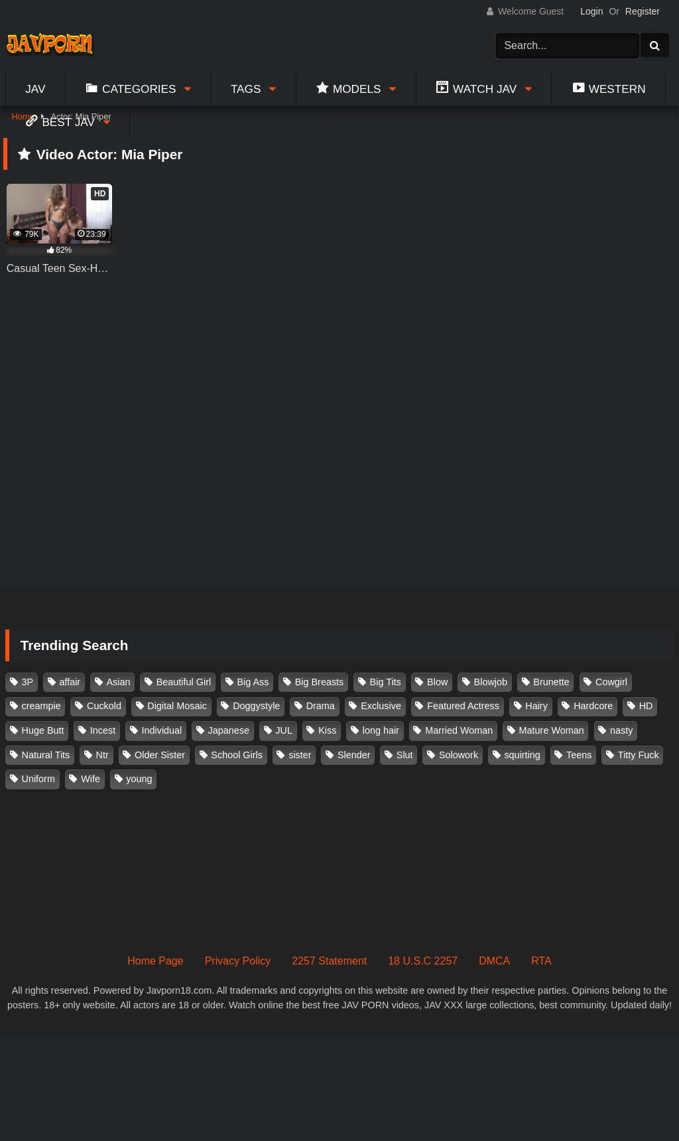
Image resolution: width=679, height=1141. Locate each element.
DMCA (494, 961)
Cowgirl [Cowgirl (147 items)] (611, 682)
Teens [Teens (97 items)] (578, 755)
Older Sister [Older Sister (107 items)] (160, 755)
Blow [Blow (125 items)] (437, 682)
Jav (35, 89)
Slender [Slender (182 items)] (354, 755)
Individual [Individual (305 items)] (162, 730)
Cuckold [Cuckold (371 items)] (104, 706)
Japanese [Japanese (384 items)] (228, 730)
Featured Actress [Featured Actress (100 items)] (463, 706)
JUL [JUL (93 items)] (283, 730)
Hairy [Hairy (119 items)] (536, 706)
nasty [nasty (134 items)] (621, 730)
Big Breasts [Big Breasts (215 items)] (319, 682)
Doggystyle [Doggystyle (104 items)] (256, 706)
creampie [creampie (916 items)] (41, 706)
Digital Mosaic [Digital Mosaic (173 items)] (177, 706)
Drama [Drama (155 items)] (320, 706)
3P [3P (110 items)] (28, 682)
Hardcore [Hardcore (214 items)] (593, 706)
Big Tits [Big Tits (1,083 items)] (385, 682)
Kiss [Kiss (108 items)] (327, 730)
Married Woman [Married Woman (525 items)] (459, 730)
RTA (541, 961)
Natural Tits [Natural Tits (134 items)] (46, 755)
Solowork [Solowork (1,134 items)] (458, 755)
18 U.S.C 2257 (423, 961)
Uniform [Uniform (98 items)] (38, 778)
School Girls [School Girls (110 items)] (237, 755)
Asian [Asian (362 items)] (118, 682)
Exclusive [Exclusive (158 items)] (381, 706)
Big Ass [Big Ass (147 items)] (253, 682)
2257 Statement (329, 961)
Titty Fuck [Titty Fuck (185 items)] (638, 755)
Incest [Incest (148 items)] (102, 730)
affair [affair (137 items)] (69, 682)
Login (591, 11)
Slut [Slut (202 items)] (405, 755)
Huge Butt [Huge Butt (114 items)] (43, 730)
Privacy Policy (238, 961)
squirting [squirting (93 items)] (522, 755)
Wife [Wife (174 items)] (90, 778)
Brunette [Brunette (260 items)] (551, 682)
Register (642, 11)
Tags (246, 89)
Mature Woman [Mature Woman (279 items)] (551, 730)
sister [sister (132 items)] (299, 755)
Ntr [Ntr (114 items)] (102, 755)
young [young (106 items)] (139, 778)
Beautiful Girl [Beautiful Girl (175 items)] (183, 682)
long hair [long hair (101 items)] (381, 730)
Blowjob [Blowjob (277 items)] (490, 682)
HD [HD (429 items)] (646, 706)
